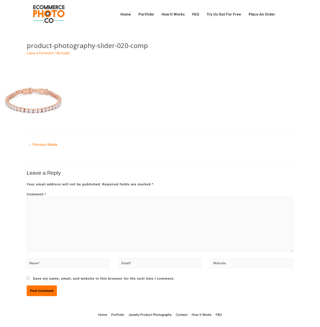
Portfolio (146, 14)
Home (125, 14)
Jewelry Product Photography (150, 315)
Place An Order (262, 14)
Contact (182, 315)
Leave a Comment (40, 53)
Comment (36, 194)
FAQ (195, 14)
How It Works (173, 14)
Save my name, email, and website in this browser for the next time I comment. (103, 278)
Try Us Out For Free (224, 14)
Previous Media (42, 144)
